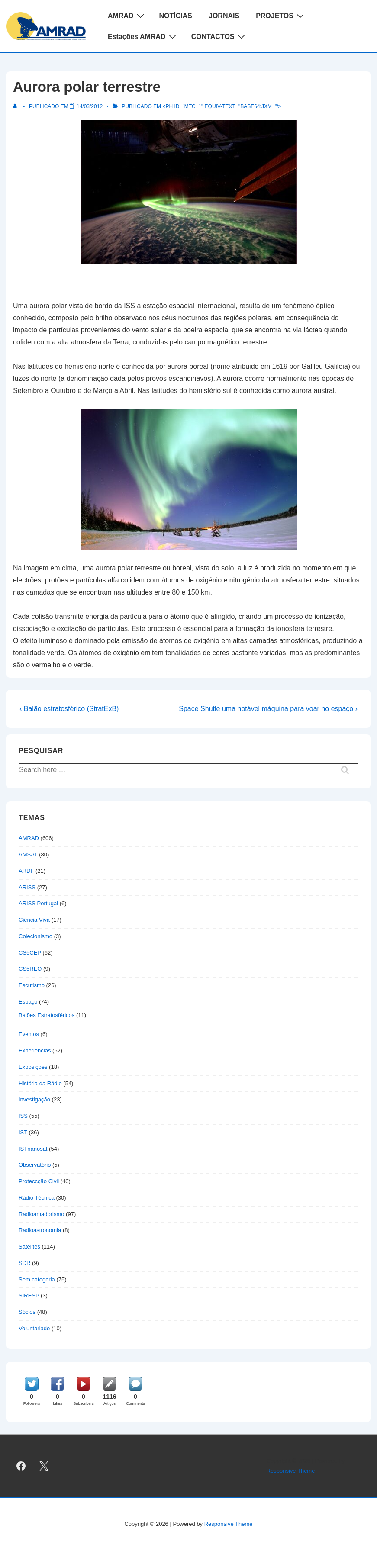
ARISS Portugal (38, 903)
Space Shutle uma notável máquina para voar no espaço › (268, 708)
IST (23, 1132)
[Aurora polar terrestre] (90, 106)
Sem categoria (37, 1279)
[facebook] (21, 1466)
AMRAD (127, 16)
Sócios (27, 1312)
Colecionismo (35, 936)
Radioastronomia (40, 1230)
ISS (23, 1116)
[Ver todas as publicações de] (16, 106)
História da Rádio (40, 1083)
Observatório (35, 1165)
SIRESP (29, 1295)
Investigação (34, 1099)
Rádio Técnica (37, 1197)
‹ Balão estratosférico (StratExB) (69, 708)
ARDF (26, 871)
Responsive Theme (291, 1470)
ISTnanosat (33, 1149)
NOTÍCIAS (175, 15)
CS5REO (30, 968)
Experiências (35, 1050)
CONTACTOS (219, 36)
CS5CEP (30, 952)
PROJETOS (281, 16)
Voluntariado (34, 1328)
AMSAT (28, 854)
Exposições (33, 1067)
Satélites (29, 1246)
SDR (24, 1263)
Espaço (28, 1001)
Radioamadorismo (41, 1214)
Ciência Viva (34, 920)
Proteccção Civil (39, 1181)
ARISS (27, 887)
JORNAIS (224, 15)
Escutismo (32, 985)
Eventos (29, 1034)
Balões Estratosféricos (46, 1015)
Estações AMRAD (143, 36)
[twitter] (44, 1466)
